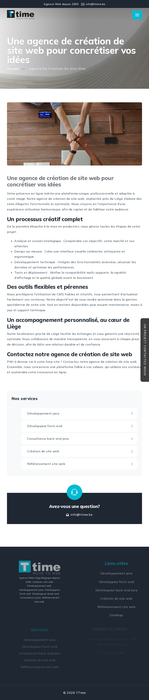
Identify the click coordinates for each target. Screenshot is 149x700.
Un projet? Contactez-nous (145, 350)
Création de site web (80, 451)
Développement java (80, 413)
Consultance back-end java (80, 439)
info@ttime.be (95, 4)
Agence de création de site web (57, 69)
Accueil (13, 69)
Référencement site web (80, 464)
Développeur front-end (80, 426)
